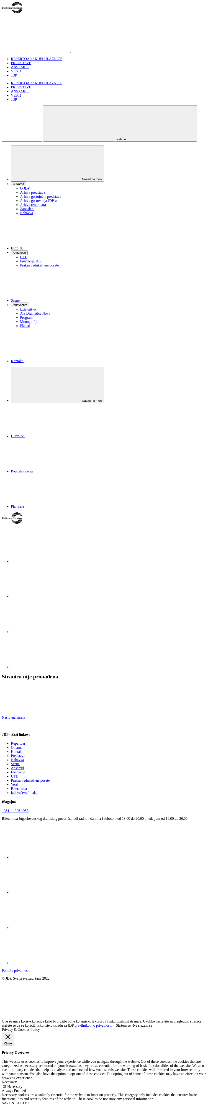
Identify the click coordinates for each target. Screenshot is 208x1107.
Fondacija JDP (30, 261)
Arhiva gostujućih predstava (40, 196)
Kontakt (17, 752)
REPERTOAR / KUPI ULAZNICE (36, 59)
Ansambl (17, 768)
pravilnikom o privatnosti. (93, 1025)
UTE (23, 257)
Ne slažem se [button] (142, 1025)
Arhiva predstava (32, 192)
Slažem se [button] (123, 1025)
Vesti (14, 784)
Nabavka (26, 213)
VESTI (16, 71)
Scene (15, 764)
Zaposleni (27, 209)
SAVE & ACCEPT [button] (15, 1103)
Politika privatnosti (16, 971)
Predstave (18, 756)
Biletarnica (19, 789)
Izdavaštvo (28, 309)
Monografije (29, 322)
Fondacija (18, 772)
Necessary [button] (9, 1082)
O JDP (25, 188)
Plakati (25, 326)
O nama (16, 747)
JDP (14, 75)
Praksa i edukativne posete (39, 265)
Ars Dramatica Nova (35, 313)
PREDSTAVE (21, 63)
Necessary (14, 1087)
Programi (27, 317)
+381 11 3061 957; (15, 811)
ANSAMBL (20, 67)
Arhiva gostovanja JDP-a (38, 201)
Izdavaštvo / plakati (25, 793)
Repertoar (18, 743)
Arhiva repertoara (33, 205)
